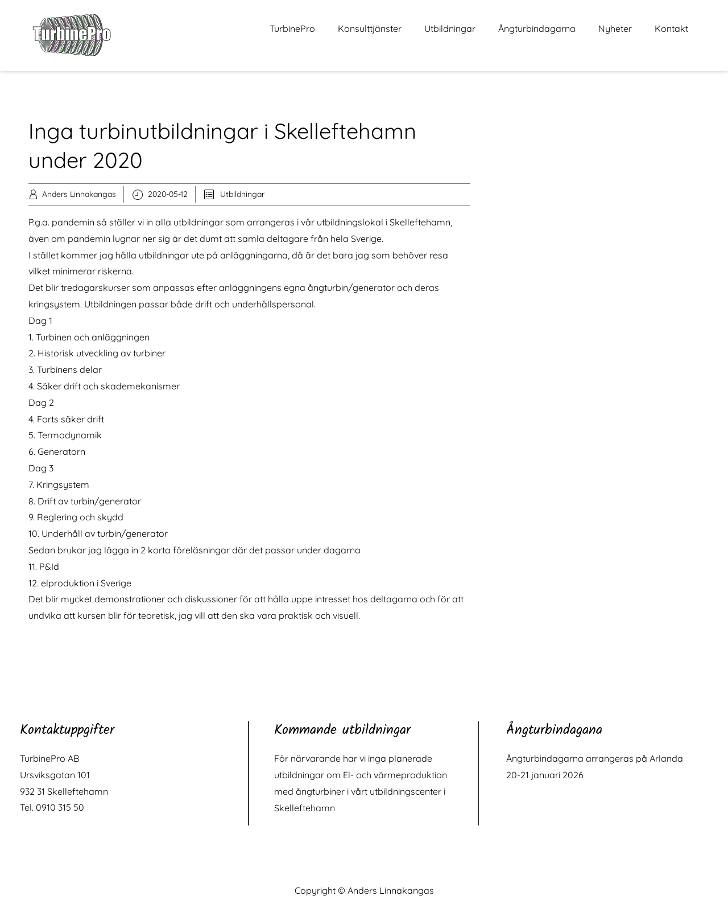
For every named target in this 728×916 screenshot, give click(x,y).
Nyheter (615, 28)
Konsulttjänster (370, 28)
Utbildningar (449, 28)
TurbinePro (292, 28)
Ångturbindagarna (537, 28)
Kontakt (671, 28)
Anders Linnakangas (79, 194)
